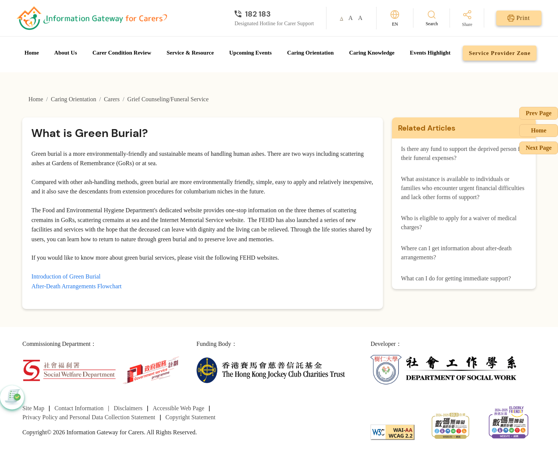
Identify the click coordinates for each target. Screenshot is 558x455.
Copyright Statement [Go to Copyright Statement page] (190, 417)
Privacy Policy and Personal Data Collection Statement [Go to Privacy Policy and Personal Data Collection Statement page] (88, 417)
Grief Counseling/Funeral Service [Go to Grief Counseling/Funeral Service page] (168, 99)
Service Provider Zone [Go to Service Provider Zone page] (500, 53)
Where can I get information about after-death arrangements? (456, 252)
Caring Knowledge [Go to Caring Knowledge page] (371, 53)
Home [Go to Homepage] (31, 53)
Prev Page (539, 113)
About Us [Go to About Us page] (65, 53)
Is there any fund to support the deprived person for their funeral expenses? (463, 153)
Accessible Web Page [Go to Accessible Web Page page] (178, 408)
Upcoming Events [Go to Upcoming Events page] (250, 53)
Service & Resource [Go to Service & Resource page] (190, 53)
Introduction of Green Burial (66, 276)
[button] (12, 397)
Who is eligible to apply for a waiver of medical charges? (459, 222)
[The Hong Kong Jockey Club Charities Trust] (271, 370)
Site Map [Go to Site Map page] (33, 408)
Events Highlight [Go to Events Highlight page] (430, 53)
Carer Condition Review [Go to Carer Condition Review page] (121, 53)
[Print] (518, 18)
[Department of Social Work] (444, 370)
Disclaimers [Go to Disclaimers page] (128, 408)
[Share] (467, 19)
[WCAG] (392, 431)
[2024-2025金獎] (450, 425)
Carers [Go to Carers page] (112, 99)
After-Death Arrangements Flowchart (76, 286)
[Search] (431, 17)
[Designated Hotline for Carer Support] (274, 14)
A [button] (341, 18)
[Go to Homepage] (92, 18)
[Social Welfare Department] (69, 370)
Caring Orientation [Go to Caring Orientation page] (310, 53)
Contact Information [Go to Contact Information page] (79, 408)
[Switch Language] (394, 18)
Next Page (539, 148)
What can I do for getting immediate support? (456, 278)
